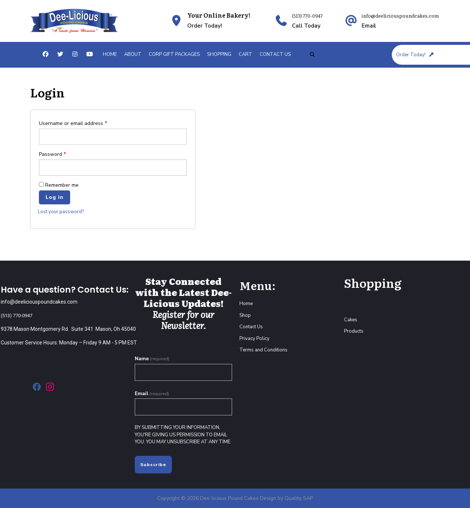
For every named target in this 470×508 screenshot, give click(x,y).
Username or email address (73, 123)
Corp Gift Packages (174, 54)
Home (110, 54)
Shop (245, 315)
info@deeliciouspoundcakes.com (400, 15)
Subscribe (153, 465)
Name (152, 358)
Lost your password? (61, 211)
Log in (55, 197)
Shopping (219, 54)
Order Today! (415, 54)
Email (152, 393)
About (132, 54)
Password (52, 154)
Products (354, 331)
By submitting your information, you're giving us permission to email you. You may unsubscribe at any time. (183, 434)
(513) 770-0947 (307, 15)
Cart (245, 54)
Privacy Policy (254, 338)
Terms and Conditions (263, 350)
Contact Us (275, 54)
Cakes (350, 319)
